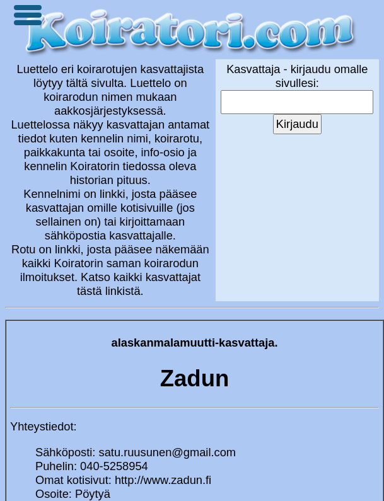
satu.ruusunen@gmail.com (167, 452)
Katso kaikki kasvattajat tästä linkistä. (139, 283)
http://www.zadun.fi (163, 480)
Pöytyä (92, 493)
